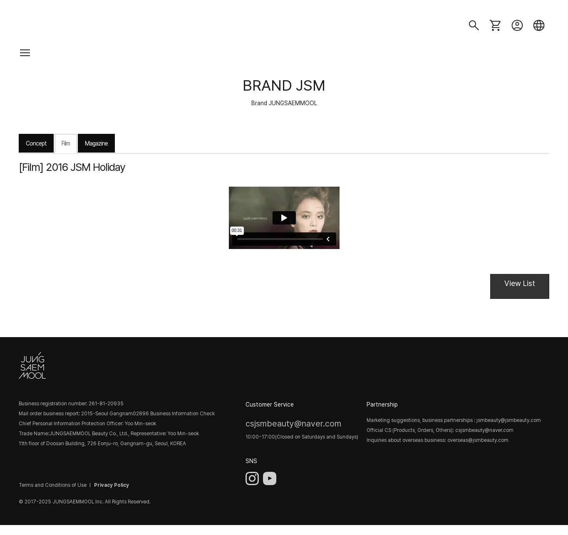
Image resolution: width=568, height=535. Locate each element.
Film (66, 143)
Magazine (96, 143)
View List (519, 283)
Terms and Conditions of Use (53, 485)
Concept (36, 143)
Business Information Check (182, 414)
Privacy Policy (111, 485)
